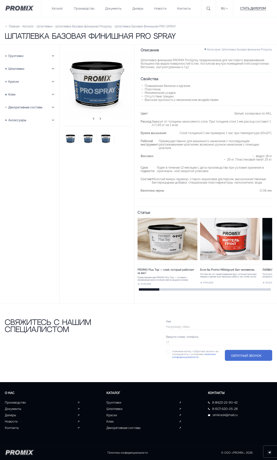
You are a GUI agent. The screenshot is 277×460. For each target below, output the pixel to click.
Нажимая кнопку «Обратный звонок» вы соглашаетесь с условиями (195, 354)
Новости (160, 8)
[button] (93, 119)
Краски (111, 415)
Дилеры (137, 8)
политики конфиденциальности (194, 355)
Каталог (57, 8)
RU (223, 8)
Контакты (184, 8)
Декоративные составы (123, 427)
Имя (168, 321)
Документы (113, 8)
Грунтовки (113, 402)
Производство (84, 8)
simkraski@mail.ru (223, 415)
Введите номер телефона (182, 336)
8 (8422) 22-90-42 (223, 402)
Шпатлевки (114, 409)
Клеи (109, 421)
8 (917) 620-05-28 (223, 409)
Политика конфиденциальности (128, 452)
